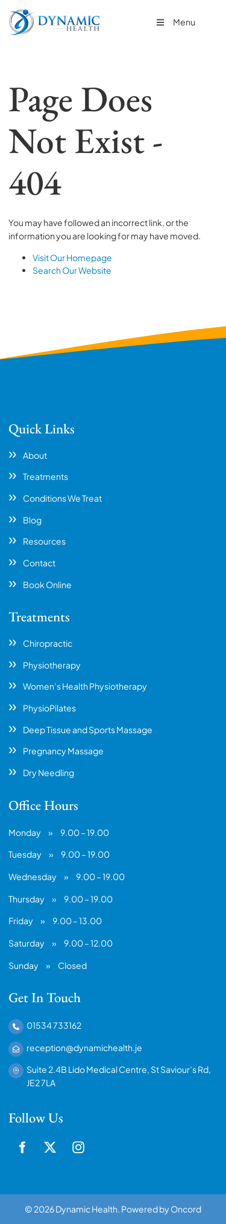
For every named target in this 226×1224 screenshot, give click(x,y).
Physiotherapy (52, 664)
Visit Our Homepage (72, 257)
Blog (32, 519)
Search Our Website (72, 270)
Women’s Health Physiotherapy (85, 686)
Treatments (45, 476)
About (35, 455)
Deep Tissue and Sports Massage (87, 729)
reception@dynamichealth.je (84, 1047)
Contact (39, 562)
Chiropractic (47, 643)
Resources (44, 541)
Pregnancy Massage (63, 750)
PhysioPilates (49, 707)
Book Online (47, 584)
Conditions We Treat (62, 498)
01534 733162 (54, 1025)
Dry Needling (48, 772)
